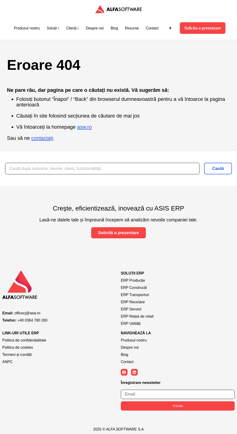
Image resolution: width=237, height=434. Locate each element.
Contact (152, 28)
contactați (42, 138)
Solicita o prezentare (202, 28)
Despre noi (95, 28)
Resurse (132, 28)
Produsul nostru (27, 28)
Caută (218, 168)
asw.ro (84, 127)
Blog (114, 28)
